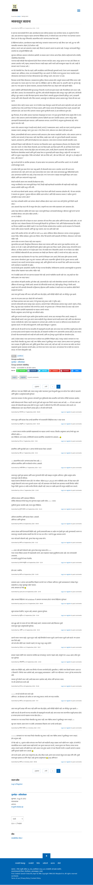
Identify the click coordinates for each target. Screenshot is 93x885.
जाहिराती (45, 863)
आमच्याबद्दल (35, 871)
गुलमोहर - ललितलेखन (18, 362)
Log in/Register (17, 784)
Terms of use (15, 878)
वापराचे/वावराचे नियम (17, 871)
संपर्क (41, 871)
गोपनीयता (28, 871)
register (28, 377)
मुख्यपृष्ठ (18, 16)
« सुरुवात (36, 387)
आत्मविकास (20, 356)
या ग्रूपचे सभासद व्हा (17, 807)
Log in (16, 377)
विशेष (38, 863)
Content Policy (36, 878)
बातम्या (53, 863)
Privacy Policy (25, 878)
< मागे (45, 387)
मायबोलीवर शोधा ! (16, 838)
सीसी (59, 863)
